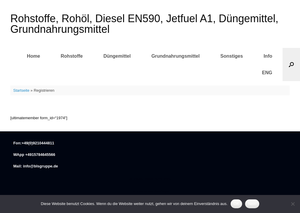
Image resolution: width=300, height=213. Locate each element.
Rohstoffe (72, 56)
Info (268, 56)
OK (236, 203)
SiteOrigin (161, 191)
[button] (291, 64)
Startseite (21, 90)
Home (33, 56)
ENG (267, 72)
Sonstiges (231, 56)
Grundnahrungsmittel (175, 56)
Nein (252, 203)
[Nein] (293, 204)
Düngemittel (117, 56)
